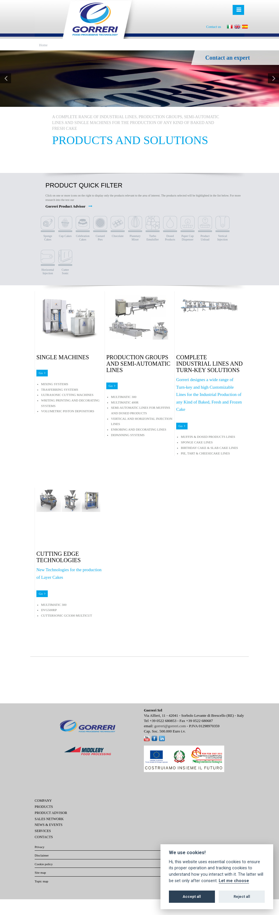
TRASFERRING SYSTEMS (59, 389)
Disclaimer (42, 855)
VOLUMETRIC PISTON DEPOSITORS (67, 411)
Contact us (213, 27)
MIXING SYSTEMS (54, 384)
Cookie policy (44, 864)
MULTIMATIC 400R (125, 402)
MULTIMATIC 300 (123, 397)
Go (42, 373)
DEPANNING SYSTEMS (127, 435)
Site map (40, 872)
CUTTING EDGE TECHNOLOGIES (58, 557)
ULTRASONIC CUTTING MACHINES (67, 395)
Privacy (40, 847)
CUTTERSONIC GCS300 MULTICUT (66, 615)
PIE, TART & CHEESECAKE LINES (205, 453)
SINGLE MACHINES (62, 357)
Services (43, 831)
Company (43, 801)
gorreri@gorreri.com (170, 726)
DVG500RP (49, 610)
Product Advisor (51, 813)
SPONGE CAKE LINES (197, 442)
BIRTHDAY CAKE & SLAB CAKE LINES (209, 447)
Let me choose (234, 880)
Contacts (44, 837)
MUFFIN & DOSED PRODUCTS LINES (208, 436)
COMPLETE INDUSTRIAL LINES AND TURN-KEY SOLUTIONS (209, 363)
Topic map (41, 881)
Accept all (192, 896)
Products (44, 807)
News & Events (48, 825)
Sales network (49, 819)
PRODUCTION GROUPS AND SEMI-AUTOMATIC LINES (138, 363)
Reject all (242, 896)
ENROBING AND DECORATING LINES (138, 429)
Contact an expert (227, 57)
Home (43, 45)
